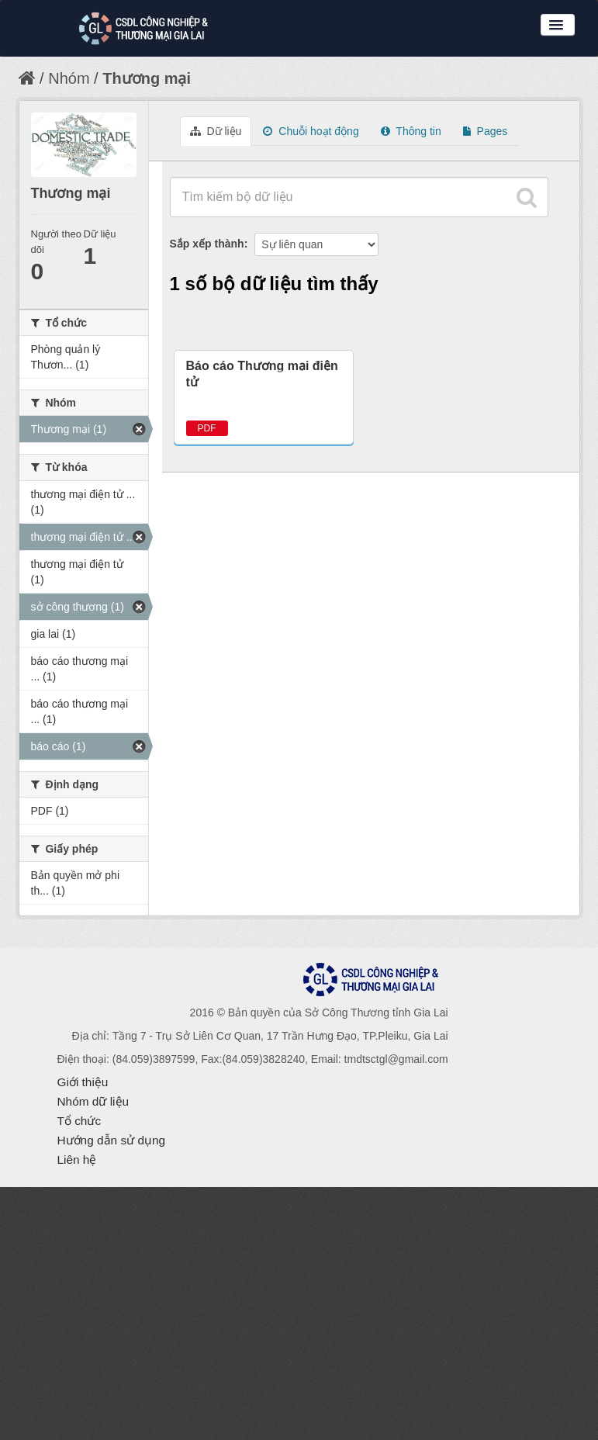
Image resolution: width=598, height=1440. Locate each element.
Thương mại (146, 78)
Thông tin (411, 131)
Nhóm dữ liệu (93, 1101)
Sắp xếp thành (207, 243)
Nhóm (68, 78)
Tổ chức (79, 1120)
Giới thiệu (83, 1082)
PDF (207, 428)
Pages (485, 131)
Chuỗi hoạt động (310, 131)
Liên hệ (77, 1159)
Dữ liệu (216, 131)
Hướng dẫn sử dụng (111, 1140)
